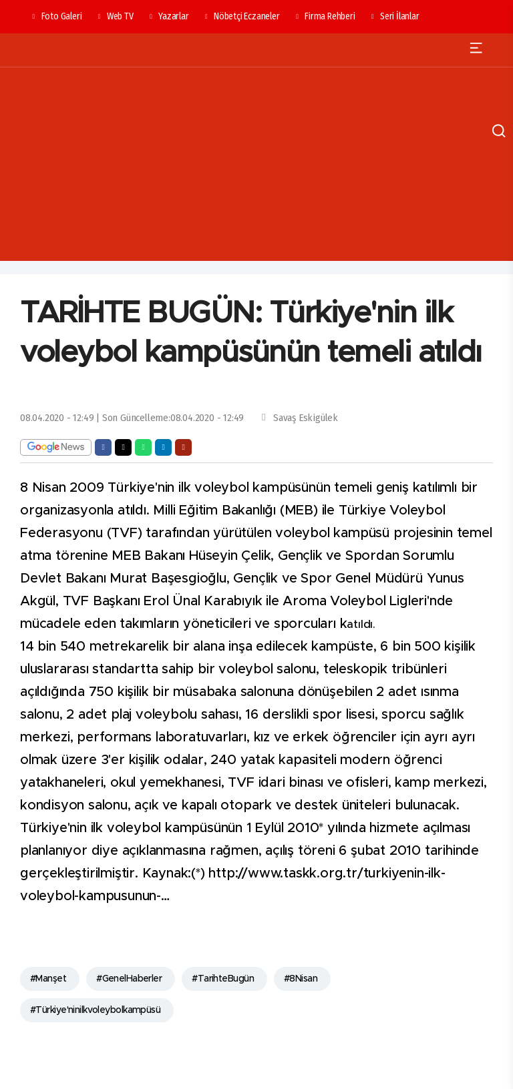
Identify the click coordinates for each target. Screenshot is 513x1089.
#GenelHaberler (129, 979)
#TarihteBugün (223, 979)
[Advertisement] (256, 167)
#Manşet (48, 979)
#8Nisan (300, 979)
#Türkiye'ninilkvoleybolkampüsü (95, 1010)
